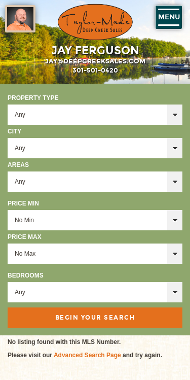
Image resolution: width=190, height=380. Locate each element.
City (14, 131)
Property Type (33, 97)
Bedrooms (26, 275)
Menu (169, 17)
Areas (18, 164)
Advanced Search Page (87, 355)
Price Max (25, 236)
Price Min (23, 203)
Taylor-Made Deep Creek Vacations (95, 22)
